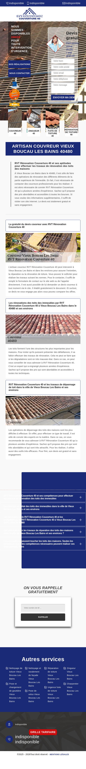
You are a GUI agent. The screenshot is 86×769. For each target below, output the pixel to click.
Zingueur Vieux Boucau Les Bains (73, 673)
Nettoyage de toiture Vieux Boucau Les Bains (15, 673)
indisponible (15, 3)
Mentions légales (59, 754)
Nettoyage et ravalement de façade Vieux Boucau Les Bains (34, 677)
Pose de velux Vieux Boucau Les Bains (34, 696)
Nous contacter (19, 73)
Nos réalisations (19, 64)
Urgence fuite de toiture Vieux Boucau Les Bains (54, 694)
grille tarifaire (43, 732)
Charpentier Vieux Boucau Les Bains (73, 689)
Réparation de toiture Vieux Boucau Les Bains (53, 675)
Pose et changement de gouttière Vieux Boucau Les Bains (15, 693)
